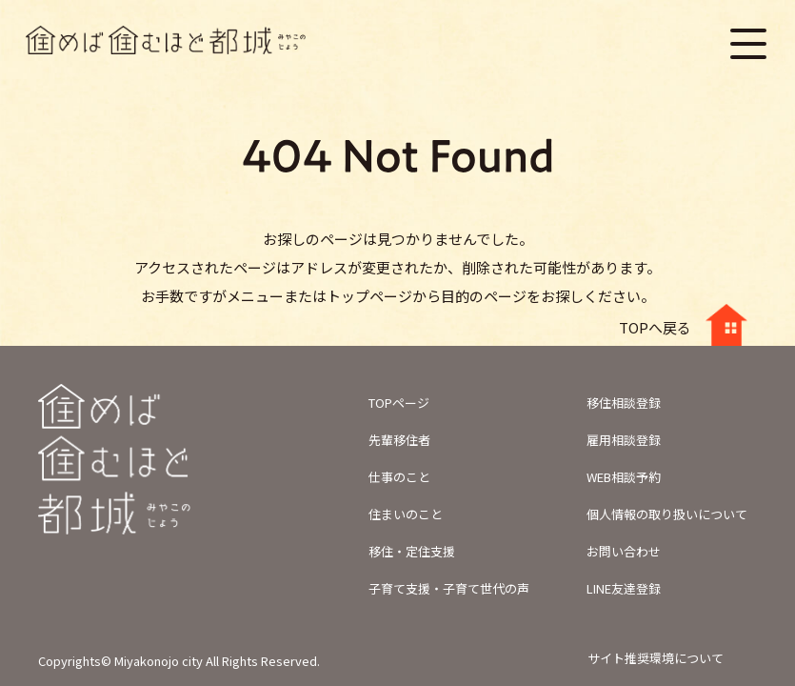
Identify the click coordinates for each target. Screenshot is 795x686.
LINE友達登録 (623, 588)
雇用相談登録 (623, 440)
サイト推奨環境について (655, 658)
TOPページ (398, 402)
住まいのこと (405, 514)
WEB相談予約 (623, 477)
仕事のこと (399, 477)
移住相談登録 (623, 402)
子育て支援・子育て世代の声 (448, 588)
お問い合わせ (623, 551)
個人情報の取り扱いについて (666, 514)
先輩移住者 (399, 440)
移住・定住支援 (411, 551)
